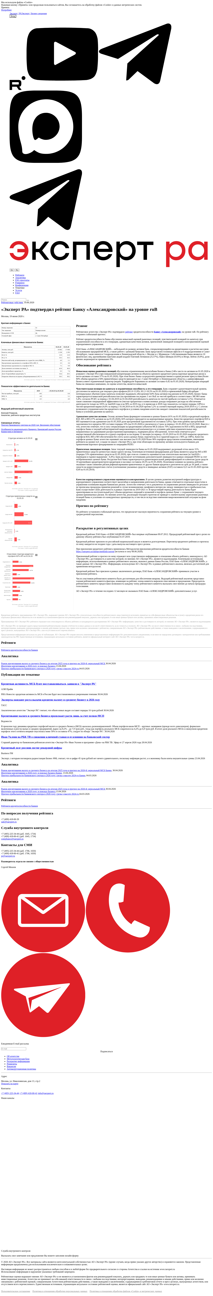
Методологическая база (18, 1059)
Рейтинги (19, 275)
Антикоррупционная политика (21, 1069)
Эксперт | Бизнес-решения (34, 13)
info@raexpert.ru (46, 1093)
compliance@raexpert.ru (12, 839)
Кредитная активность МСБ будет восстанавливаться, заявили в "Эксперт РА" (48, 683)
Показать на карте (9, 1083)
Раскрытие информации (18, 1061)
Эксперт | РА (16, 13)
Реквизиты (12, 1064)
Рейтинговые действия (12, 302)
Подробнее (6, 10)
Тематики (19, 288)
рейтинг (129, 332)
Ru (17, 270)
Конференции (21, 285)
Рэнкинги (19, 282)
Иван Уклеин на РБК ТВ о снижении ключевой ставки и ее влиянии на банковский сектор (55, 736)
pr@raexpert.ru (8, 856)
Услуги (18, 290)
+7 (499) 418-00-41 (28, 1093)
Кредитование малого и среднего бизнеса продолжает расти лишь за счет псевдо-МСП (52, 715)
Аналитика (20, 277)
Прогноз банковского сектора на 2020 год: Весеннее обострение (30, 425)
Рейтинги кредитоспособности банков (19, 650)
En (12, 270)
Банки (108, 770)
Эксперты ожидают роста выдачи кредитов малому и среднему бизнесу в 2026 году (50, 699)
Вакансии (11, 1066)
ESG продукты (22, 280)
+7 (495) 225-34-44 (10, 1093)
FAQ (17, 293)
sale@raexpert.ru (9, 822)
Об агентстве (13, 1056)
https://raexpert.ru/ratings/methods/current (95, 551)
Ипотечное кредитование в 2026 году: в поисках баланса (28, 666)
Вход (13, 16)
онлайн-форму (72, 1255)
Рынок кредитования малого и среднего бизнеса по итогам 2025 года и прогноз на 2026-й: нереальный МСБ (53, 663)
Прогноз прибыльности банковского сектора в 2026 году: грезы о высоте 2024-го (40, 668)
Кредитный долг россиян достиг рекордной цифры (31, 747)
